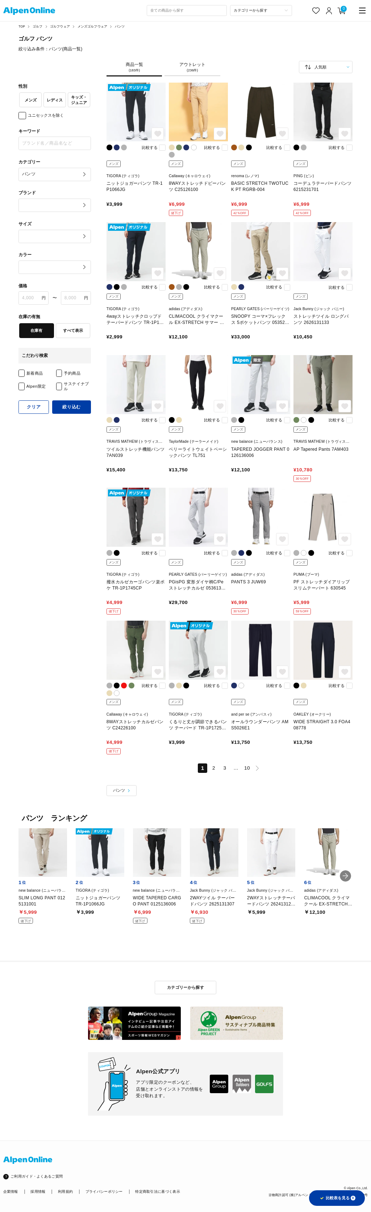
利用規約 (65, 1192)
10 (247, 768)
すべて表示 (73, 330)
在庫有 (36, 330)
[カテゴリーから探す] (261, 10)
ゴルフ (38, 26)
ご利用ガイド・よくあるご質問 (37, 1176)
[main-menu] (362, 10)
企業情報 (10, 1192)
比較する (150, 147)
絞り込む (71, 406)
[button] (345, 876)
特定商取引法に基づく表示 (157, 1192)
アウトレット (192, 67)
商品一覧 (134, 67)
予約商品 (72, 373)
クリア (34, 406)
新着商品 (34, 373)
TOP (21, 26)
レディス (55, 100)
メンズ (31, 100)
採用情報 (37, 1192)
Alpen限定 (36, 386)
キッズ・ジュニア (79, 99)
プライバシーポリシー (104, 1192)
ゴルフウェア (60, 26)
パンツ (120, 26)
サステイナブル (76, 386)
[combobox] (187, 10)
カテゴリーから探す (185, 987)
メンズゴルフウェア (93, 26)
